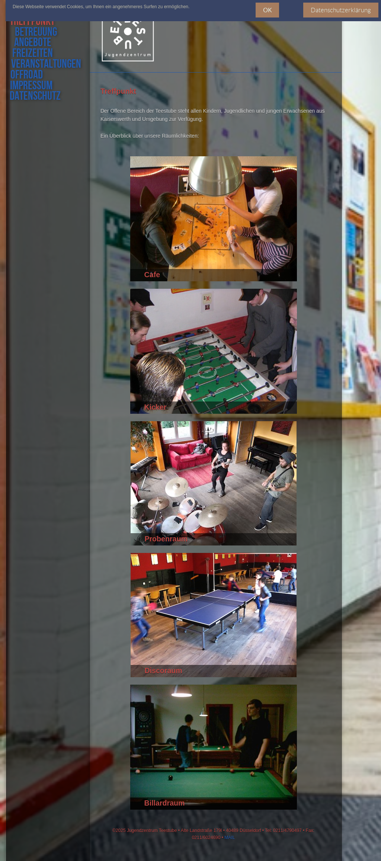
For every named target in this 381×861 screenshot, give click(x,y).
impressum (30, 86)
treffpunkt (35, 21)
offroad (25, 75)
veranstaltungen (45, 64)
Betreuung (36, 32)
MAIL (229, 837)
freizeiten (30, 53)
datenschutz (34, 96)
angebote (30, 43)
